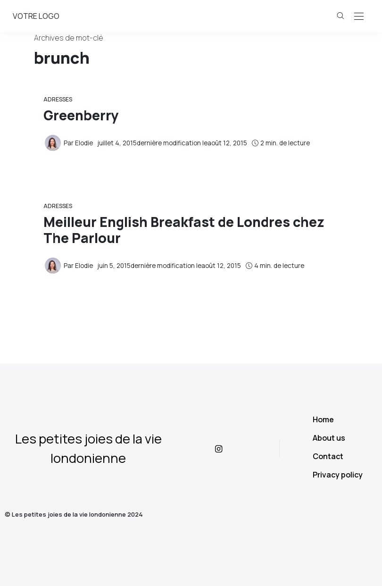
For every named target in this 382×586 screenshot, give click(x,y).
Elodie (84, 143)
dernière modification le (172, 143)
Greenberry (80, 115)
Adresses (57, 99)
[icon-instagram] (227, 448)
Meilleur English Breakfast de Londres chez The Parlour (183, 230)
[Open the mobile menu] (359, 16)
